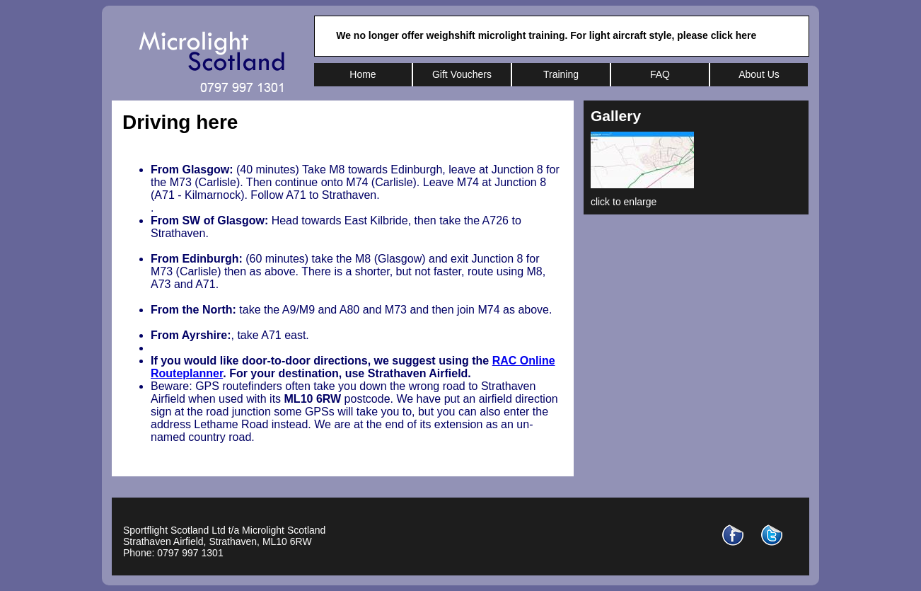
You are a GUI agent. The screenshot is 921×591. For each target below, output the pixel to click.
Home (362, 74)
